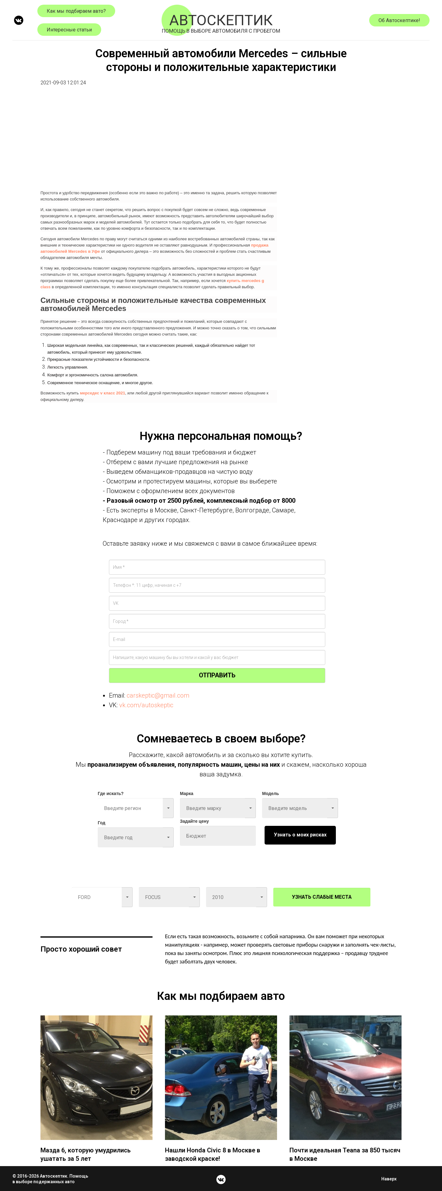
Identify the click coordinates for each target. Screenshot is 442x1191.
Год (102, 822)
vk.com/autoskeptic (146, 705)
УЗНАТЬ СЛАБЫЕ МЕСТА (322, 897)
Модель (270, 793)
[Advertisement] (158, 142)
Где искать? (111, 793)
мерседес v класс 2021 (102, 393)
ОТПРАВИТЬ (217, 675)
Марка (186, 793)
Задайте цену (194, 821)
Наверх (390, 1178)
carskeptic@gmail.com (158, 695)
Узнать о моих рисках (300, 835)
